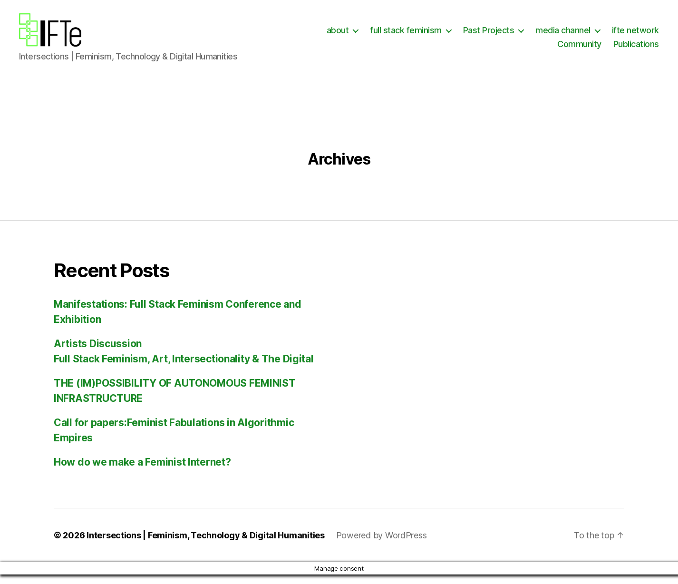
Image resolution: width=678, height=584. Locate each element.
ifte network (635, 35)
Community (579, 49)
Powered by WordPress (381, 545)
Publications (636, 49)
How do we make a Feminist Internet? (142, 471)
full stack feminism (406, 35)
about (338, 35)
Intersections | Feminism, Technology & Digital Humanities (206, 545)
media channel (563, 35)
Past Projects (488, 35)
